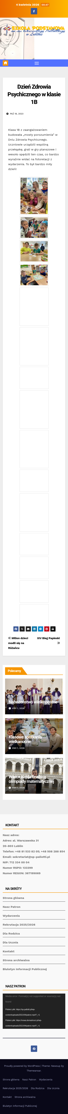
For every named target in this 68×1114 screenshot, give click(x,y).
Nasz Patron (11, 907)
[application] (34, 1011)
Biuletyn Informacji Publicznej (25, 969)
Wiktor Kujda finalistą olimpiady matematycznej (31, 779)
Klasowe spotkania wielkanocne (25, 739)
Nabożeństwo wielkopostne (33, 702)
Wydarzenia (11, 915)
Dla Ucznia (10, 942)
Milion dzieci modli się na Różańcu (18, 643)
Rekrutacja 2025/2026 (19, 924)
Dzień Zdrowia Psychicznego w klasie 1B (33, 94)
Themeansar (34, 1070)
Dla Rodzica (11, 933)
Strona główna (13, 898)
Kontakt (9, 951)
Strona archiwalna (16, 960)
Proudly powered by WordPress (22, 1066)
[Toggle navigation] (37, 63)
